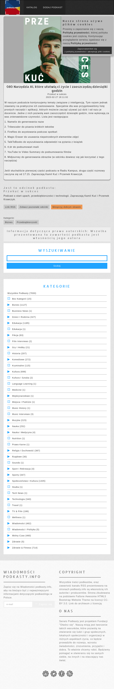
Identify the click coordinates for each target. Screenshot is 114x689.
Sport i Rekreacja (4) (23, 469)
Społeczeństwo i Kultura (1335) (29, 481)
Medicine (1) (18, 390)
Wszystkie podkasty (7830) (21, 293)
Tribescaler (15, 127)
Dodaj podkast (52, 7)
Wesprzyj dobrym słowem (66, 207)
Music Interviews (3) (23, 414)
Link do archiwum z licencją (85, 603)
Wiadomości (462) (21, 523)
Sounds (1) (18, 463)
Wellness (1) (19, 517)
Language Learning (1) (24, 384)
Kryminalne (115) (21, 365)
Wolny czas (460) (21, 535)
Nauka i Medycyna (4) (23, 432)
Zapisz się (43, 604)
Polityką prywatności (76, 32)
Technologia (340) (21, 499)
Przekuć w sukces (21, 191)
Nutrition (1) (18, 438)
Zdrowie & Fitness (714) (25, 548)
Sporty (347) (18, 475)
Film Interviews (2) (22, 341)
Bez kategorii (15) (21, 299)
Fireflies (13, 132)
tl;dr (10, 147)
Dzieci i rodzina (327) (24, 317)
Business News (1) (22, 311)
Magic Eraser (16, 137)
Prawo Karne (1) (21, 444)
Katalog (32, 7)
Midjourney (15, 157)
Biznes (9, 222)
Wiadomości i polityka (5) (25, 529)
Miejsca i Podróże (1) (23, 402)
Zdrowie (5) (18, 541)
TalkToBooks (15, 142)
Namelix (13, 122)
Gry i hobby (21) (21, 347)
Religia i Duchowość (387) (26, 450)
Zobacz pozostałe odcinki (34, 207)
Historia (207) (19, 353)
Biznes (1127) (19, 305)
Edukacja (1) (19, 329)
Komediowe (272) (21, 359)
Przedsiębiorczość (27, 222)
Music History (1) (21, 408)
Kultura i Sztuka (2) (22, 378)
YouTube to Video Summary (24, 152)
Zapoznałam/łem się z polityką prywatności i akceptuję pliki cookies (87, 50)
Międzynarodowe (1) (23, 396)
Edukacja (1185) (21, 323)
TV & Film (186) (20, 511)
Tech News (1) (19, 493)
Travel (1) (17, 505)
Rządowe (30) (19, 456)
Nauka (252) (18, 426)
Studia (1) (17, 487)
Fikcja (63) (17, 335)
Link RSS (10, 207)
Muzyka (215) (19, 420)
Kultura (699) (19, 371)
